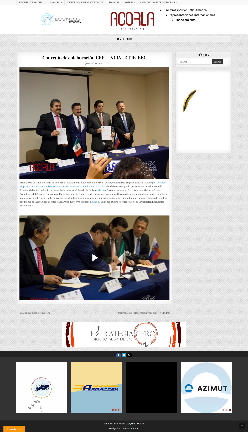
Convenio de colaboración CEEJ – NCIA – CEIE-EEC (94, 58)
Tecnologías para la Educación (85, 2)
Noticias (130, 2)
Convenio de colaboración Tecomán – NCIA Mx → (145, 313)
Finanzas (114, 2)
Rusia (96, 201)
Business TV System (30, 2)
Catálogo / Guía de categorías (157, 2)
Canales (54, 2)
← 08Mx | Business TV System (33, 313)
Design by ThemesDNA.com (124, 428)
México (102, 190)
